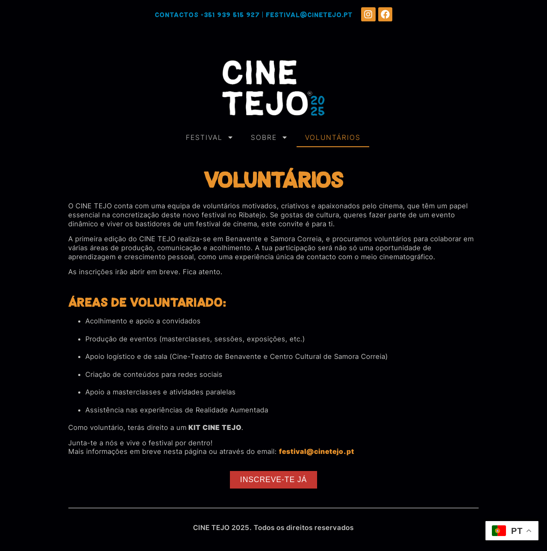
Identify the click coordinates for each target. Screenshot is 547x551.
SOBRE (269, 137)
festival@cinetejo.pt (309, 15)
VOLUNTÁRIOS (333, 137)
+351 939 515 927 (230, 15)
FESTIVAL (210, 137)
